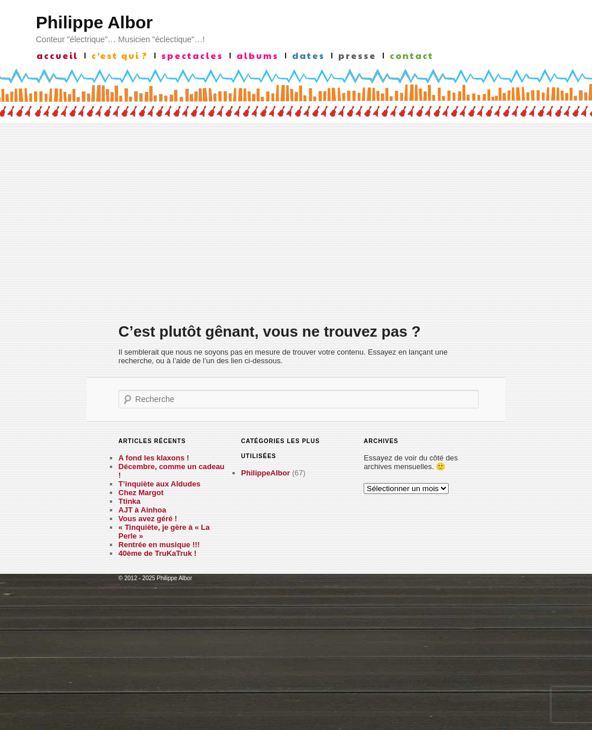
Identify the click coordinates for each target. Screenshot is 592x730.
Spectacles (192, 55)
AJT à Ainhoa (142, 510)
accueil (57, 55)
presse (357, 55)
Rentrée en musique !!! (159, 544)
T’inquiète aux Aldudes (160, 484)
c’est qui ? (119, 55)
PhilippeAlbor (265, 473)
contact (412, 55)
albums (257, 55)
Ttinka (129, 501)
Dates (308, 55)
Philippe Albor (94, 22)
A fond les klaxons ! (154, 458)
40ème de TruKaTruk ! (158, 553)
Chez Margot (141, 492)
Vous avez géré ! (148, 518)
